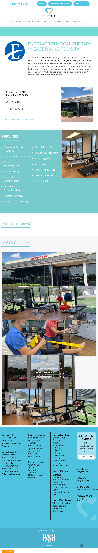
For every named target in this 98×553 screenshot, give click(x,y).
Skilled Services (35, 475)
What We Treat (31, 20)
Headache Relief (43, 175)
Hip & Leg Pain (42, 158)
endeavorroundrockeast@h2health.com (19, 120)
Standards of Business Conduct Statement (60, 479)
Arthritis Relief (42, 181)
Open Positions (59, 506)
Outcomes (33, 477)
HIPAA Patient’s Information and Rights (59, 487)
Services (47, 20)
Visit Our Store (81, 4)
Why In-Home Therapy (34, 471)
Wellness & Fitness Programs (36, 452)
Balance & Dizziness (11, 474)
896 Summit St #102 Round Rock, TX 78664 (17, 93)
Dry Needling (11, 171)
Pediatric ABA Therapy (58, 456)
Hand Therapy (34, 445)
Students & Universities (57, 509)
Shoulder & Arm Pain (46, 152)
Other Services (34, 456)
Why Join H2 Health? (61, 503)
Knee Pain (40, 164)
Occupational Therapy (16, 201)
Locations (78, 20)
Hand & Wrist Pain (10, 466)
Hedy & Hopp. (52, 545)
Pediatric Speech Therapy (59, 451)
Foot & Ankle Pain (44, 169)
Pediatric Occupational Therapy (58, 445)
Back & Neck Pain (44, 147)
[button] (81, 545)
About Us (15, 20)
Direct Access (8, 440)
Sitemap (5, 446)
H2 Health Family (9, 437)
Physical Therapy (13, 195)
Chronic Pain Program (16, 156)
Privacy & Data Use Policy (60, 493)
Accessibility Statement (12, 443)
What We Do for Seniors (35, 466)
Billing (41, 4)
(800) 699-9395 (19, 4)
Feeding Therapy (60, 465)
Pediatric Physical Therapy (60, 438)
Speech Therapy (35, 448)
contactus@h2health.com (87, 489)
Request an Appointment (60, 4)
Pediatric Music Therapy (59, 461)
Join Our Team (62, 20)
